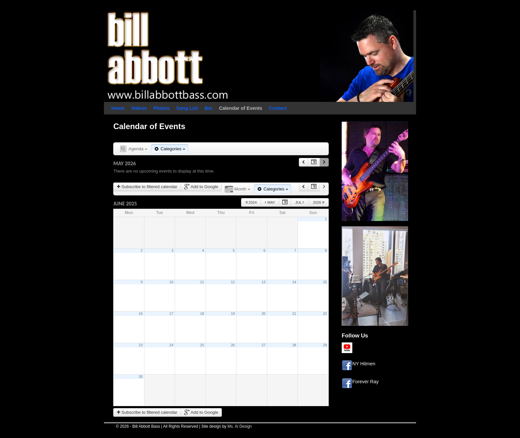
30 (141, 377)
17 (171, 314)
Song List (187, 108)
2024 (251, 202)
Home (118, 108)
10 (171, 282)
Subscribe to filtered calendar (147, 186)
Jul (299, 202)
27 (264, 345)
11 (202, 282)
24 (171, 345)
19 (233, 314)
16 (141, 314)
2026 (319, 202)
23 (141, 345)
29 (325, 345)
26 (233, 345)
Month (237, 189)
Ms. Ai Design (239, 426)
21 (294, 314)
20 (264, 314)
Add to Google (201, 186)
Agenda (133, 149)
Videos (139, 108)
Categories (169, 148)
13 (264, 282)
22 (325, 314)
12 (233, 282)
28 (294, 345)
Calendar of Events (240, 108)
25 (202, 345)
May (270, 202)
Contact (278, 108)
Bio (208, 108)
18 (202, 314)
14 (294, 282)
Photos (161, 108)
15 (325, 282)
